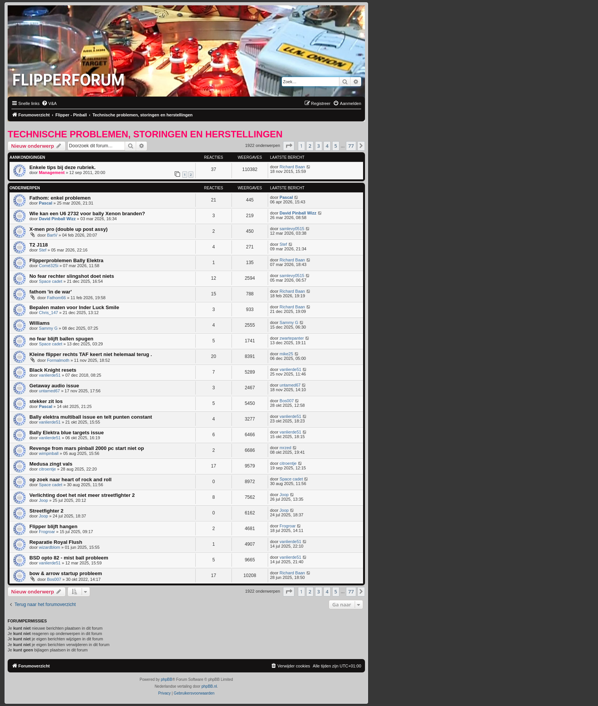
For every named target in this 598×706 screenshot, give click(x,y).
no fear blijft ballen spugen (61, 339)
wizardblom (49, 547)
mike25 (286, 353)
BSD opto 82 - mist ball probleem (68, 558)
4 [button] (327, 145)
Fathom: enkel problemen (59, 198)
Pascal (45, 203)
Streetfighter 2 (46, 511)
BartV (52, 235)
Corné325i (48, 265)
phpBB (166, 679)
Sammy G (48, 328)
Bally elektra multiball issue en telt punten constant (90, 417)
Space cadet (50, 281)
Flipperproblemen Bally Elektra (66, 260)
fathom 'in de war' (50, 292)
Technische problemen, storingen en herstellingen (145, 134)
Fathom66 (56, 297)
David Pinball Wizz (57, 218)
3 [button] (318, 145)
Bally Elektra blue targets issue (66, 432)
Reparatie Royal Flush (55, 542)
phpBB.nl (209, 686)
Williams (39, 323)
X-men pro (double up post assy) (68, 229)
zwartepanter (292, 338)
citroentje (47, 469)
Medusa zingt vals (50, 464)
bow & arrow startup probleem (65, 573)
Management (51, 172)
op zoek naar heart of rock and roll (70, 479)
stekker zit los (46, 401)
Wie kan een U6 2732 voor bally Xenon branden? (87, 213)
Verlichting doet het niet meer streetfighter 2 (82, 495)
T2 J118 (38, 245)
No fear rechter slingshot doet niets (71, 276)
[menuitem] (49, 103)
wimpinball (48, 453)
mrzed (285, 447)
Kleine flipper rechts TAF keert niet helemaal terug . (90, 354)
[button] (288, 145)
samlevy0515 (292, 228)
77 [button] (351, 145)
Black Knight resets (52, 370)
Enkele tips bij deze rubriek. (62, 167)
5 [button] (335, 145)
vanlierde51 (50, 375)
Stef (43, 250)
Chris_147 (48, 312)
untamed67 (49, 390)
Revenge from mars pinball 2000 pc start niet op (86, 448)
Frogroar (47, 531)
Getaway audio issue (54, 385)
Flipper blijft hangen (53, 526)
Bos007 (287, 400)
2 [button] (310, 145)
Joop (43, 500)
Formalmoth (58, 360)
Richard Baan (292, 166)
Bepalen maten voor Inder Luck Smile (74, 307)
